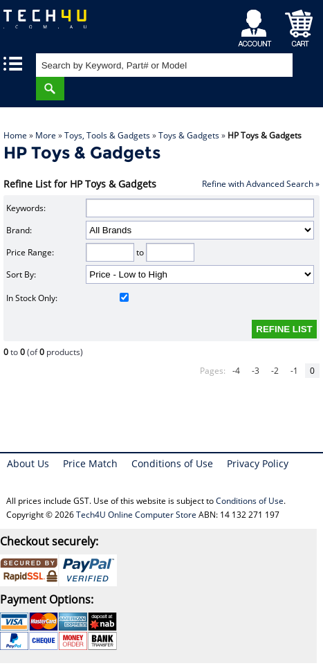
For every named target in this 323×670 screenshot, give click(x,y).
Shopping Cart (299, 24)
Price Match (90, 463)
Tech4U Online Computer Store (136, 514)
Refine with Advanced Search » (261, 184)
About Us (28, 463)
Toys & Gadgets (188, 135)
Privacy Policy (257, 463)
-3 (255, 371)
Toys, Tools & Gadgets (107, 135)
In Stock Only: (67, 298)
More (45, 135)
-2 (275, 371)
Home (15, 135)
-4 (236, 371)
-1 (294, 371)
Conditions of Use (172, 463)
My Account (257, 24)
